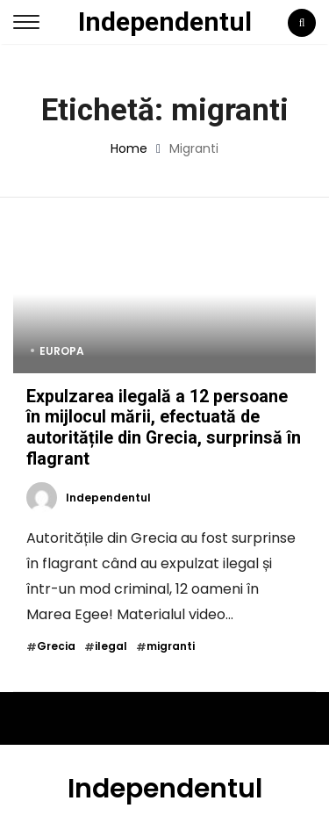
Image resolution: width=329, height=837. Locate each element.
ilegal (111, 646)
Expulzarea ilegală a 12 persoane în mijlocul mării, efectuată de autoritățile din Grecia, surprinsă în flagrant (163, 427)
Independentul (165, 21)
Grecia (56, 646)
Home (129, 148)
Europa (61, 350)
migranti (171, 646)
